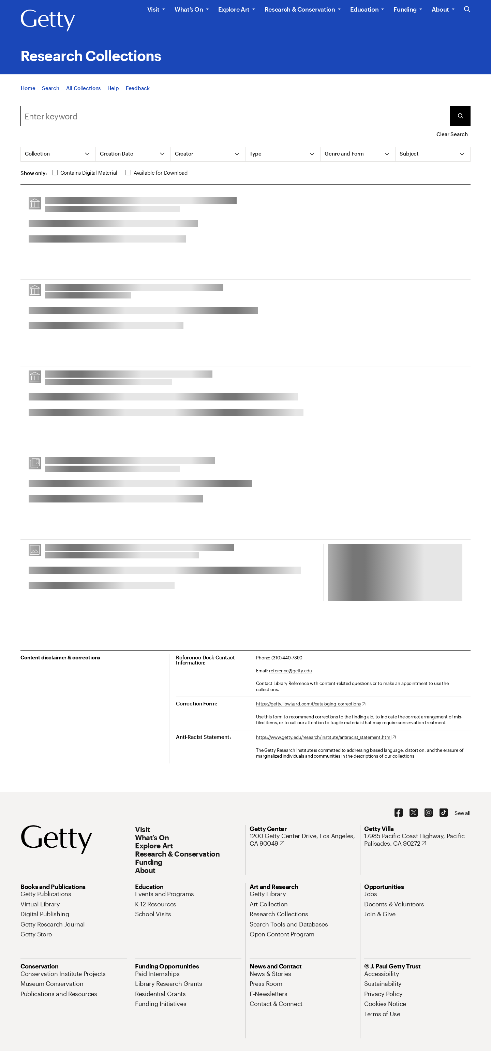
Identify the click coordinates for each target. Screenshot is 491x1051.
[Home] (28, 88)
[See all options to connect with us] (463, 813)
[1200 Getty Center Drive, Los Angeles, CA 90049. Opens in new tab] (303, 839)
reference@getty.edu (290, 670)
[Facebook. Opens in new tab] (399, 812)
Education (364, 9)
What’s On (189, 9)
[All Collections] (83, 88)
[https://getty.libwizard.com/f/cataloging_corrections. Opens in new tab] (311, 704)
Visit (153, 9)
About (440, 9)
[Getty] (47, 21)
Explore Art (234, 9)
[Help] (113, 88)
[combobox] (235, 116)
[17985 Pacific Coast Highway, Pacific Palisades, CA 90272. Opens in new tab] (417, 839)
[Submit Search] (460, 116)
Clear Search (451, 134)
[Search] (50, 88)
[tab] (58, 154)
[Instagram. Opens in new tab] (429, 812)
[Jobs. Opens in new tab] (370, 893)
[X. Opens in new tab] (414, 812)
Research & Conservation (300, 9)
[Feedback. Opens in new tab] (138, 88)
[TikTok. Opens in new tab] (444, 812)
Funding (404, 9)
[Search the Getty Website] (467, 9)
